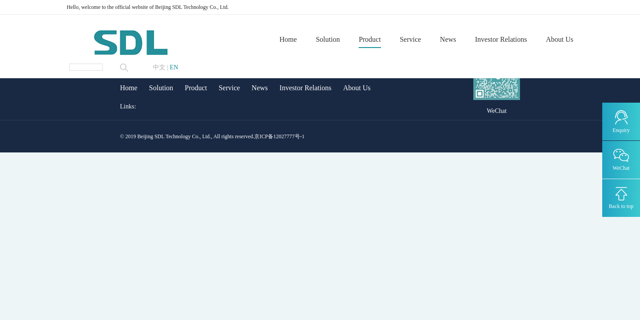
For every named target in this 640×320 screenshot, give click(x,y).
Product (370, 40)
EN (174, 67)
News (448, 40)
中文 (159, 67)
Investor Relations (501, 40)
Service (410, 40)
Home (288, 40)
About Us (559, 40)
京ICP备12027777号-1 (279, 136)
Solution (328, 40)
